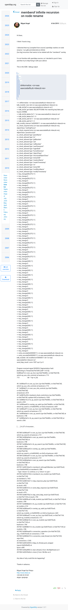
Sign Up (55, 6)
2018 (7, 92)
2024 (7, 35)
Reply (18, 590)
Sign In (55, 3)
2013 (7, 139)
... (18, 73)
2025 (7, 25)
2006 (7, 257)
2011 (7, 158)
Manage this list (44, 5)
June (5, 201)
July (5, 198)
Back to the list (19, 599)
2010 (7, 168)
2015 (7, 120)
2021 (7, 63)
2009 (7, 229)
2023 (7, 44)
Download (5, 278)
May (5, 203)
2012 (7, 149)
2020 (7, 73)
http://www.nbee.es (23, 573)
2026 (7, 16)
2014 (7, 130)
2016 (7, 111)
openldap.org (10, 5)
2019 (7, 82)
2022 (7, 54)
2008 (7, 238)
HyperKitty (33, 607)
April (5, 205)
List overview (6, 268)
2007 (7, 248)
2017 (7, 101)
